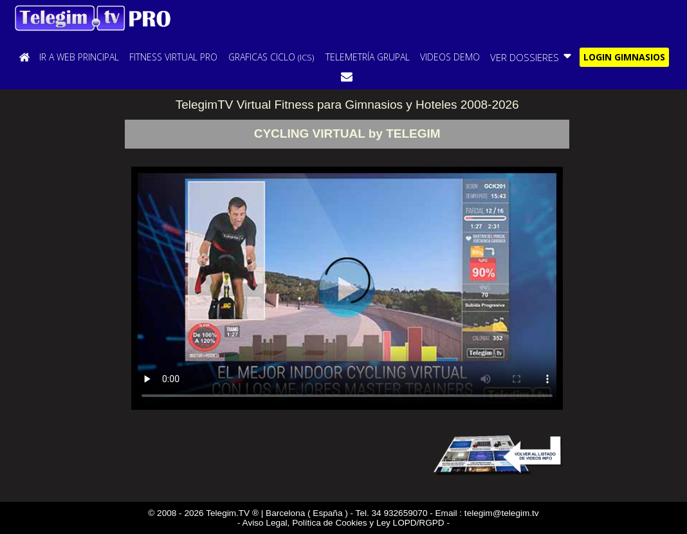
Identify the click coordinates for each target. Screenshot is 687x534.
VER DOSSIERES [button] (531, 57)
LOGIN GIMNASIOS (624, 57)
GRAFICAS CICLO (271, 57)
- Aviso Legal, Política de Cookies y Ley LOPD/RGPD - (343, 523)
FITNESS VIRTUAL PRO (173, 57)
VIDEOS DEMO (450, 57)
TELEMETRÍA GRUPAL (367, 57)
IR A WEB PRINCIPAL (79, 57)
